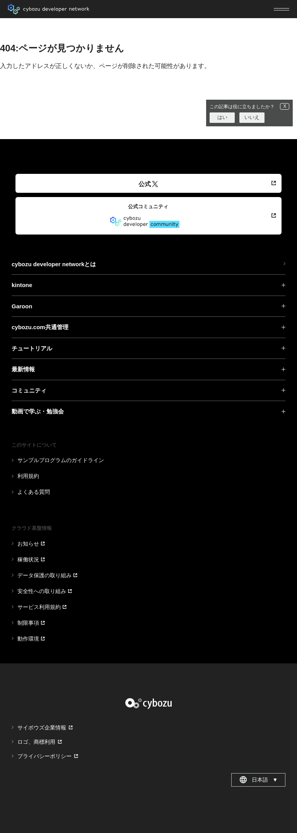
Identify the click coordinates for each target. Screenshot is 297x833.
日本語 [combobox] (258, 779)
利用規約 (28, 476)
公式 (148, 184)
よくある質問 (33, 492)
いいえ (251, 117)
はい (222, 117)
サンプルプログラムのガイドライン (60, 460)
